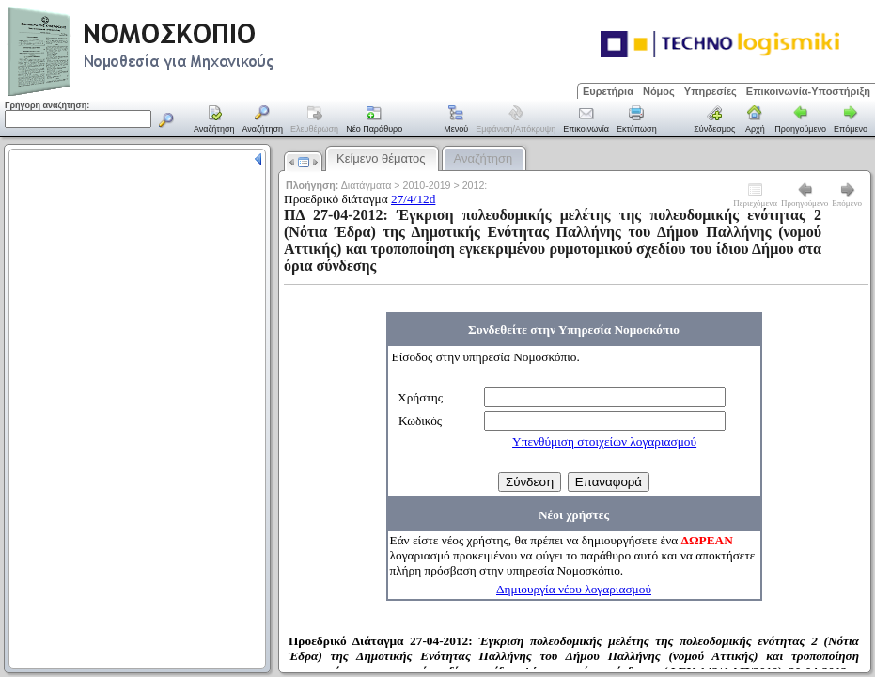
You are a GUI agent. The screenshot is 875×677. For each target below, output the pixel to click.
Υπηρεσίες (710, 91)
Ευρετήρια (608, 91)
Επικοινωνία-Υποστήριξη (808, 91)
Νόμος (659, 91)
